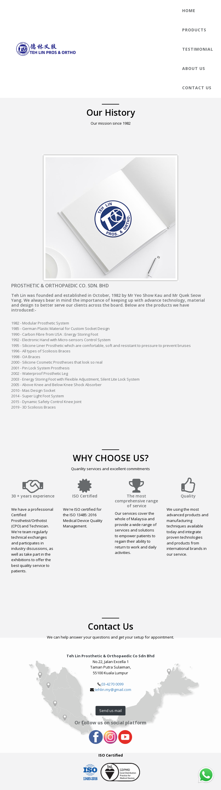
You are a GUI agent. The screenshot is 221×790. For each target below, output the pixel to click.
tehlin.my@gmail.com (113, 689)
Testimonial (197, 49)
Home (188, 10)
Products (194, 30)
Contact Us (197, 87)
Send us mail (110, 710)
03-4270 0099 (112, 684)
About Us (193, 68)
